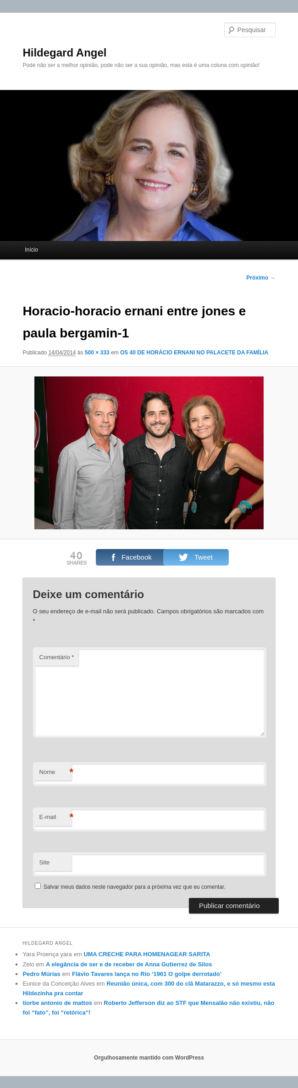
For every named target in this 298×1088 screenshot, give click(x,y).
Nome (55, 772)
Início (31, 250)
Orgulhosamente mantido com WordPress (149, 1057)
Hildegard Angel (64, 52)
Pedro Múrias (41, 973)
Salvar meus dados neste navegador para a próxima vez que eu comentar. (135, 887)
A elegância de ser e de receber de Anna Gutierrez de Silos (129, 964)
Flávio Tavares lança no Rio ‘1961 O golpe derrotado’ (146, 973)
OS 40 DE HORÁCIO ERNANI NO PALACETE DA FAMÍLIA (194, 352)
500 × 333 (97, 352)
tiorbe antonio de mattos (57, 1002)
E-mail (55, 817)
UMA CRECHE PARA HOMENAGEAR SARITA (146, 954)
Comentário (56, 657)
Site (44, 862)
